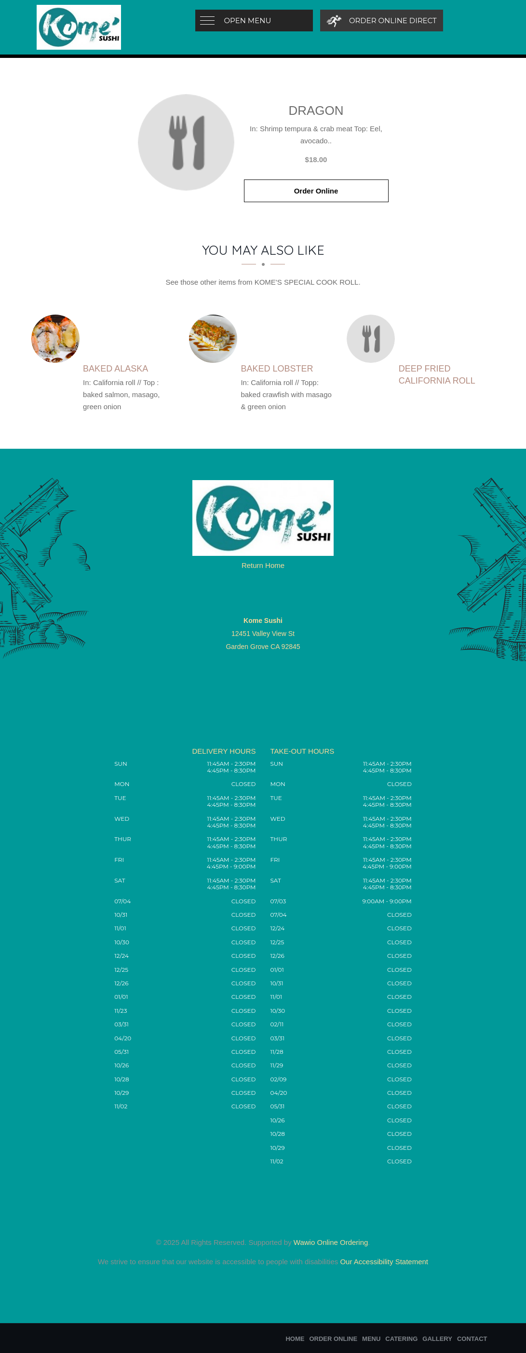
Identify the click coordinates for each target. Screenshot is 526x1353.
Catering (401, 1338)
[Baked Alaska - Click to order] (57, 339)
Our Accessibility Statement (383, 1261)
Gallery (437, 1338)
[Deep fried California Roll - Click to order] (373, 339)
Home (294, 1338)
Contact (472, 1338)
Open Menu (247, 20)
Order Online (316, 191)
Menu (371, 1338)
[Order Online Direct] (381, 20)
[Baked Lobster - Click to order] (215, 339)
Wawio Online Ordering (331, 1242)
